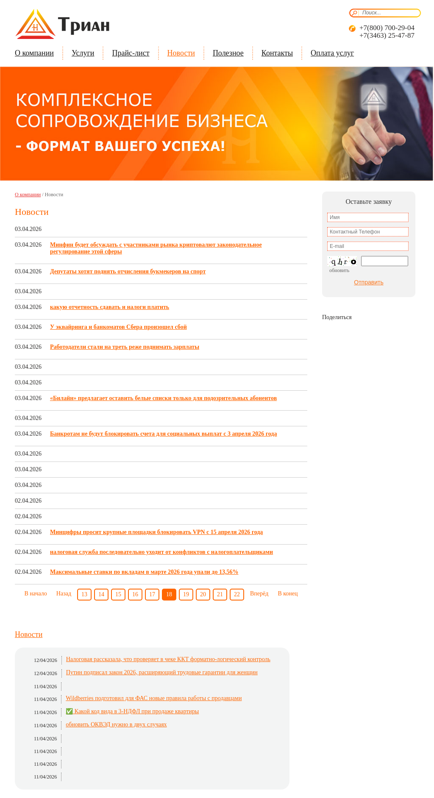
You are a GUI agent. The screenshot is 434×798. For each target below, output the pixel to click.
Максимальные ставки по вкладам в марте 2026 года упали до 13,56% (144, 572)
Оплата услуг (332, 53)
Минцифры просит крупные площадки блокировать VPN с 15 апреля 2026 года (156, 532)
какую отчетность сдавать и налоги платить (109, 307)
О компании (34, 53)
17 (152, 594)
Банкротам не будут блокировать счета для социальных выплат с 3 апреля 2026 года (163, 434)
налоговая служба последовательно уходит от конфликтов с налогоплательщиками (161, 552)
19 (186, 594)
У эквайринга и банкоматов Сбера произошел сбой (118, 327)
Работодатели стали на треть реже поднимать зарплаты (124, 347)
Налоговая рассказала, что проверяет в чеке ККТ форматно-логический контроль (168, 659)
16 (135, 594)
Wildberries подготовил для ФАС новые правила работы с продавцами (154, 698)
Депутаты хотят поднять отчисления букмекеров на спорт (128, 271)
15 (118, 594)
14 (101, 594)
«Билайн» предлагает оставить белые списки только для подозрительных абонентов (163, 398)
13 (84, 594)
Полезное (228, 53)
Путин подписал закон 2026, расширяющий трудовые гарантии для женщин (162, 672)
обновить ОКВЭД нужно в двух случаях (116, 724)
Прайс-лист (130, 53)
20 (203, 594)
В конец (288, 593)
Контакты (277, 53)
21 (220, 594)
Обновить (339, 270)
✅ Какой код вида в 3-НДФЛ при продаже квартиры (132, 711)
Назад (63, 593)
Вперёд (259, 593)
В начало (35, 593)
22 (237, 594)
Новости (181, 53)
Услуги (83, 53)
